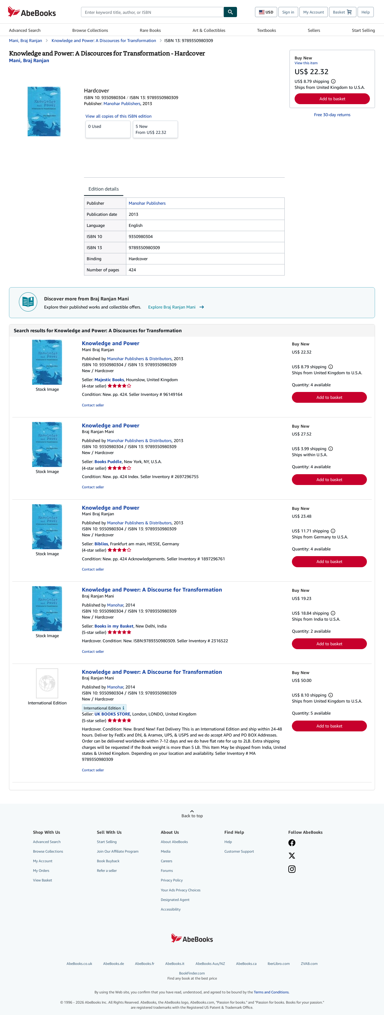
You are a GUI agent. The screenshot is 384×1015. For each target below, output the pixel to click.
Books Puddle (108, 461)
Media (165, 851)
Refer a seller (107, 870)
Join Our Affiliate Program (118, 851)
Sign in (288, 12)
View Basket (42, 880)
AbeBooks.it (174, 963)
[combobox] (152, 12)
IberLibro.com (279, 963)
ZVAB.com (309, 963)
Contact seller (93, 405)
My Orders (41, 870)
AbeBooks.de (113, 963)
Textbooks (266, 30)
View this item (306, 63)
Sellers (314, 30)
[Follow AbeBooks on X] (292, 856)
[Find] (230, 12)
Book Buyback (108, 861)
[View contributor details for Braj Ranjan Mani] (29, 60)
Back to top (192, 815)
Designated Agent (175, 899)
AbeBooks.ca (246, 963)
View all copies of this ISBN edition (119, 116)
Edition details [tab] (103, 189)
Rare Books (150, 30)
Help (366, 12)
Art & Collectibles (209, 30)
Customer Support (239, 851)
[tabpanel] (184, 236)
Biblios (101, 543)
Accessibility (171, 909)
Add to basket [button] (332, 98)
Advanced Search (24, 30)
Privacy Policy (172, 880)
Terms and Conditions (271, 992)
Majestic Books (109, 379)
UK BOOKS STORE (112, 713)
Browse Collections (90, 30)
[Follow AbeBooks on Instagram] (292, 869)
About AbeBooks (174, 841)
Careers (166, 861)
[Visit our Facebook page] (292, 843)
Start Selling (363, 30)
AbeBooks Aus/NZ (210, 963)
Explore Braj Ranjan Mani (177, 307)
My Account (313, 12)
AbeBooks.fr (144, 963)
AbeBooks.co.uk (79, 963)
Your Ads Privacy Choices (180, 890)
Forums (167, 870)
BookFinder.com (192, 976)
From (155, 129)
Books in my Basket (114, 625)
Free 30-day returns (332, 114)
